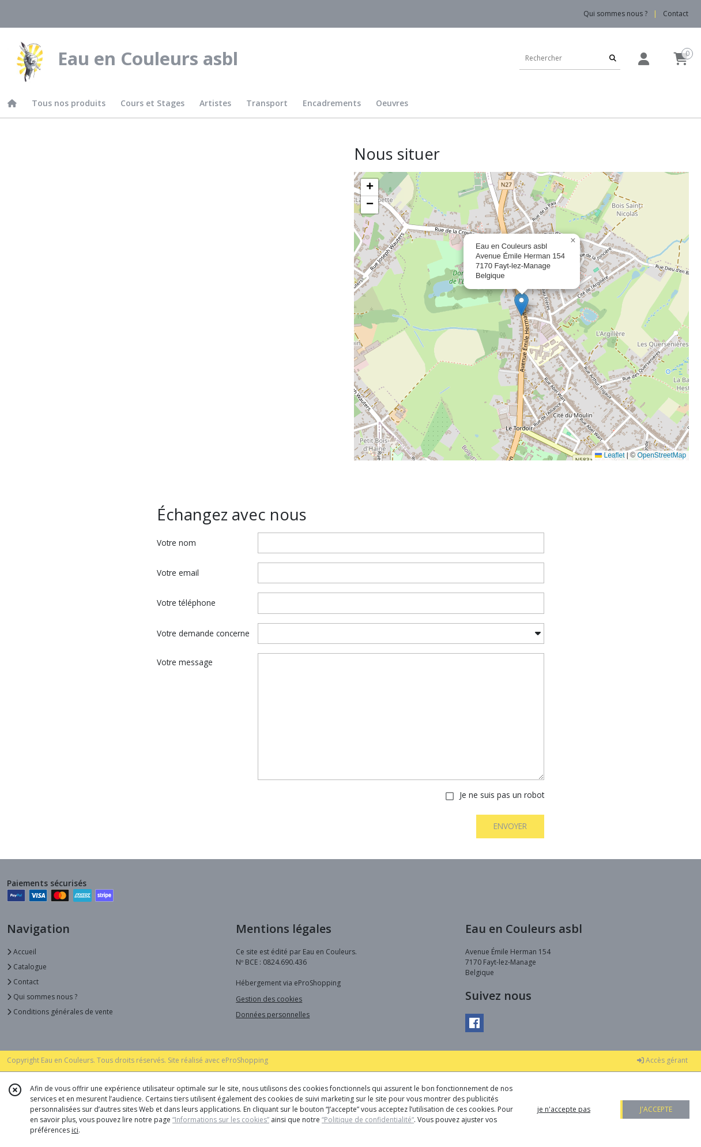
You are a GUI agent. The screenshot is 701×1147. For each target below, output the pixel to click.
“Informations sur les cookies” (220, 1119)
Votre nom (176, 542)
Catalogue (27, 967)
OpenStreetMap (661, 455)
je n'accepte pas (563, 1109)
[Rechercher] (612, 58)
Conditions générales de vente (60, 1012)
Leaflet (609, 455)
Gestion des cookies (269, 999)
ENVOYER (510, 825)
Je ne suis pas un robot (501, 794)
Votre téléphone (186, 602)
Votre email (178, 572)
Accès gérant (662, 1060)
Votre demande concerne (203, 633)
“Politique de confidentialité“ (368, 1119)
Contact (675, 13)
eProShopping (244, 1060)
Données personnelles (273, 1014)
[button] (521, 304)
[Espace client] (643, 58)
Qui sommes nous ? (42, 997)
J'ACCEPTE (656, 1109)
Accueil (21, 952)
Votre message (185, 662)
